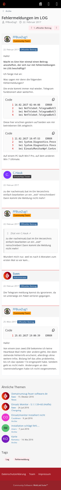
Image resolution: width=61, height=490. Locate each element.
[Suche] (40, 4)
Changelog (16, 410)
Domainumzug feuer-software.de (29, 393)
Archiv (14, 421)
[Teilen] (56, 28)
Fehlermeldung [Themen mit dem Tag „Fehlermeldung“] (22, 459)
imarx (14, 429)
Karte (14, 436)
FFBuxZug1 (11, 22)
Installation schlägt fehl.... (25, 425)
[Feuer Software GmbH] (5, 4)
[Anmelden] (48, 4)
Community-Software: (30, 485)
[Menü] (57, 4)
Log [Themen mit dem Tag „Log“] (7, 459)
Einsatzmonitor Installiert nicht (28, 415)
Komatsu (15, 439)
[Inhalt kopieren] (53, 100)
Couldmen (16, 418)
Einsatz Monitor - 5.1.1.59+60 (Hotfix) (31, 404)
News (13, 399)
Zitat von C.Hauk (19, 233)
